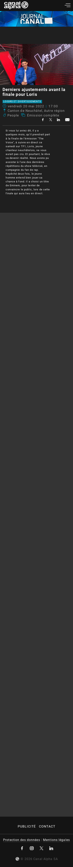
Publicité (27, 826)
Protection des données (21, 840)
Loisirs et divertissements (22, 101)
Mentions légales (56, 840)
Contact (47, 826)
